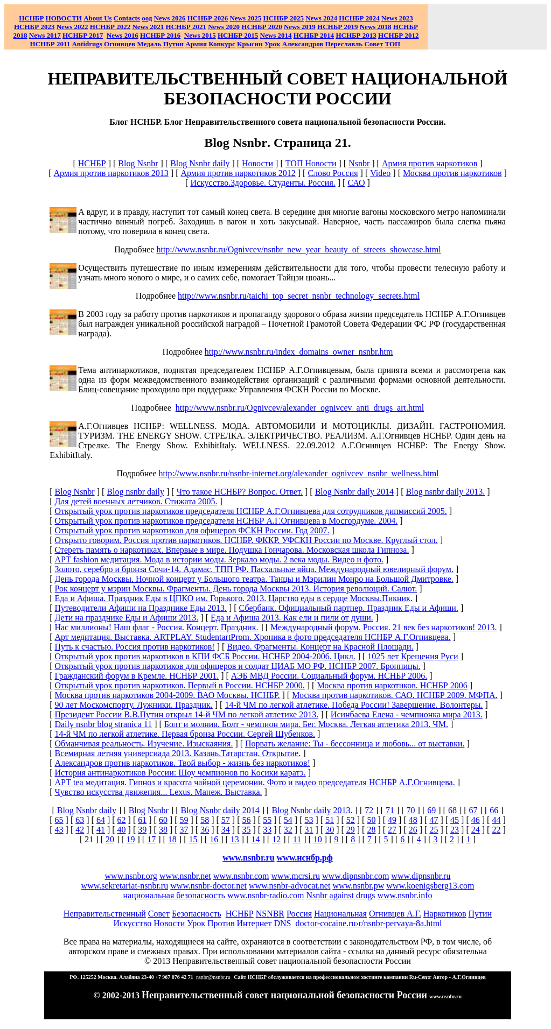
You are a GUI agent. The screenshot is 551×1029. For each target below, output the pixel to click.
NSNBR (270, 913)
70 (411, 810)
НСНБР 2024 (359, 18)
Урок (272, 44)
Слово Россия (333, 173)
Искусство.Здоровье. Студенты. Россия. (262, 182)
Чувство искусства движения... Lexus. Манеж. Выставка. (158, 792)
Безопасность (196, 913)
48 (413, 819)
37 (184, 829)
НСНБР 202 (207, 18)
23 (454, 829)
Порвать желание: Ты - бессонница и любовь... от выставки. (354, 743)
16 (214, 839)
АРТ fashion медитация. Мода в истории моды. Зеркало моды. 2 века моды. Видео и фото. (218, 559)
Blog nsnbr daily (135, 491)
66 (494, 810)
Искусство (132, 923)
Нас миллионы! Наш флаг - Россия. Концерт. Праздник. (156, 627)
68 (452, 810)
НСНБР (92, 163)
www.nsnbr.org (131, 875)
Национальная (340, 913)
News (313, 18)
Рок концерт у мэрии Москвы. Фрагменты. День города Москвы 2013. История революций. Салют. (235, 588)
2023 (397, 18)
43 (59, 829)
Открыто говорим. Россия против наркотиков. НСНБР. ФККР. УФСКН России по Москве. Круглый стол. (245, 540)
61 (142, 819)
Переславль (344, 44)
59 (184, 819)
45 (454, 819)
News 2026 (170, 18)
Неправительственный (105, 913)
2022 (72, 27)
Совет (159, 913)
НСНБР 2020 (261, 27)
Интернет (254, 923)
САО (356, 182)
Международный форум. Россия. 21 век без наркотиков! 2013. (383, 627)
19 (131, 839)
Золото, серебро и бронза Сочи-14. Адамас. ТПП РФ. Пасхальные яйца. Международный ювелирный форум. (253, 569)
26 (413, 829)
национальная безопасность (174, 895)
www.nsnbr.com (241, 875)
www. (305, 857)
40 (121, 829)
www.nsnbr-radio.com (265, 895)
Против (220, 923)
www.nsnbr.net (185, 875)
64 (100, 819)
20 (110, 839)
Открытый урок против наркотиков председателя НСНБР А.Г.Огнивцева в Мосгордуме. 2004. (225, 520)
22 (496, 829)
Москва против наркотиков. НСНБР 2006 (392, 685)
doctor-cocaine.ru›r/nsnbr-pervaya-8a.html (368, 923)
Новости (257, 163)
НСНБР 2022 (110, 27)
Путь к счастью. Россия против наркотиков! (134, 646)
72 (369, 810)
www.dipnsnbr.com (355, 875)
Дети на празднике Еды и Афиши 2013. (126, 617)
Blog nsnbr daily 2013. (445, 491)
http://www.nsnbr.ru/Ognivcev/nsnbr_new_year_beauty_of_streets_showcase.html (298, 249)
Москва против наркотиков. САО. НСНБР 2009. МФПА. (394, 695)
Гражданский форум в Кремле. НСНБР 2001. (136, 675)
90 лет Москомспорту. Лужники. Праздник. (133, 704)
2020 (224, 27)
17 (151, 839)
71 (390, 810)
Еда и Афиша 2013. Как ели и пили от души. (292, 617)
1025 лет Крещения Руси (412, 656)
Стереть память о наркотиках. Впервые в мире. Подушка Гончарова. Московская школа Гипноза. (231, 549)
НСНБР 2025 (283, 18)
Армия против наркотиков (429, 163)
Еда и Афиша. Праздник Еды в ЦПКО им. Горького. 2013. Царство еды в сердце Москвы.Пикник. (233, 598)
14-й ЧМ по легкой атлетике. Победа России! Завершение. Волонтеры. (354, 704)
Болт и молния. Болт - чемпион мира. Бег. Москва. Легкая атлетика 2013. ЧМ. (306, 724)
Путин (480, 913)
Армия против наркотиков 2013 (110, 173)
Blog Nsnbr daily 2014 (354, 491)
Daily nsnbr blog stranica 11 (103, 724)
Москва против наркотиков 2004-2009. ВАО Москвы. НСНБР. (167, 695)
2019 (300, 27)
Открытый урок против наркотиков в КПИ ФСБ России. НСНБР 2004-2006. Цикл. (204, 656)
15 (193, 839)
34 (225, 829)
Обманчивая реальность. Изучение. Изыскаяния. (143, 743)
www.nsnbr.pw (358, 885)
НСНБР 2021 (186, 27)
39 (142, 829)
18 (172, 839)
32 (288, 829)
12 (276, 839)
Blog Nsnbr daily (199, 163)
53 (308, 819)
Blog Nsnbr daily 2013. (311, 810)
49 (392, 819)
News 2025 (245, 18)
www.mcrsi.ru (295, 875)
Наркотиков (444, 913)
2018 (376, 27)
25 (433, 829)
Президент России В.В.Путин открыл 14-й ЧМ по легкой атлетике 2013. (186, 714)
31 (308, 829)
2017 (45, 35)
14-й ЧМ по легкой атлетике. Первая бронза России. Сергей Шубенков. (184, 733)
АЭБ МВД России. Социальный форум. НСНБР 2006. (329, 675)
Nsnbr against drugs (340, 895)
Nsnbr (358, 163)
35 (246, 829)
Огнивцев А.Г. (395, 913)
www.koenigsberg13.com (430, 885)
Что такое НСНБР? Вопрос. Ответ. (240, 491)
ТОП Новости (311, 163)
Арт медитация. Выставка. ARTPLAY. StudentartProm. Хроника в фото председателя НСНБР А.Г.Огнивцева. (252, 637)
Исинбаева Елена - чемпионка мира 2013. (407, 714)
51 (329, 819)
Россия (299, 913)
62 (121, 819)
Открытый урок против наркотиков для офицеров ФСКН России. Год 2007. (191, 530)
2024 (329, 18)
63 (79, 819)
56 (246, 819)
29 (350, 829)
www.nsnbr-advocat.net (289, 885)
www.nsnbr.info (404, 895)
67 (473, 810)
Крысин (250, 44)
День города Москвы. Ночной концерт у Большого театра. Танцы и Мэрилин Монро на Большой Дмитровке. (253, 578)
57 (225, 819)
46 (475, 819)
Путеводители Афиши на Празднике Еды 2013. (140, 607)
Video (380, 173)
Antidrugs (87, 44)
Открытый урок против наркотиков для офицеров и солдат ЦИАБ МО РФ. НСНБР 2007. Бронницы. (237, 666)
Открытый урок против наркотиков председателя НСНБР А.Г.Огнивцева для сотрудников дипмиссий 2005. (250, 511)
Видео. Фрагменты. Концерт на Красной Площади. (320, 646)
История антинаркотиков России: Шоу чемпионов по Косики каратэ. (179, 772)
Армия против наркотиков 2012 (237, 173)
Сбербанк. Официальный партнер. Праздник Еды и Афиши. (348, 607)
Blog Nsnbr (138, 163)
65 (59, 819)
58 (204, 819)
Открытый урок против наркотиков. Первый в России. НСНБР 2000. (179, 685)
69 (431, 810)
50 (371, 819)
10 (317, 839)
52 (350, 819)
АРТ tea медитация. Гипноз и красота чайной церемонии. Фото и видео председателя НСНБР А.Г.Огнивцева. (254, 782)
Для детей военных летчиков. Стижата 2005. (135, 501)
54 (288, 819)
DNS (282, 923)
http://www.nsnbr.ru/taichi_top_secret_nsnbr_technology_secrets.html (299, 295)
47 (433, 819)
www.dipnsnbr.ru (420, 875)
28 (371, 829)
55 (267, 819)
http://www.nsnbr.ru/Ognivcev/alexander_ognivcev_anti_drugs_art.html (300, 407)
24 (475, 829)
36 (204, 829)
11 (297, 839)
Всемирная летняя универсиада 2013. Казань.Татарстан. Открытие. (177, 753)
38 (163, 829)
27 (392, 829)
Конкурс (221, 44)
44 (496, 819)
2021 (148, 27)
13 (235, 839)
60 (163, 819)
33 (267, 829)
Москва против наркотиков (452, 173)
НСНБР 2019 (337, 27)
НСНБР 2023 (34, 27)
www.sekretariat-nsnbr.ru (125, 885)
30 (329, 829)
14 (255, 839)
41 (100, 829)
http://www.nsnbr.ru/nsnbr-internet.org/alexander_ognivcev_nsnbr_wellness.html (299, 473)
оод (147, 18)
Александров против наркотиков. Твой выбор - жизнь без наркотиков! (182, 762)
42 (79, 829)
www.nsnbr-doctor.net (208, 885)
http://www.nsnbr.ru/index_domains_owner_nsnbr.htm (299, 351)
